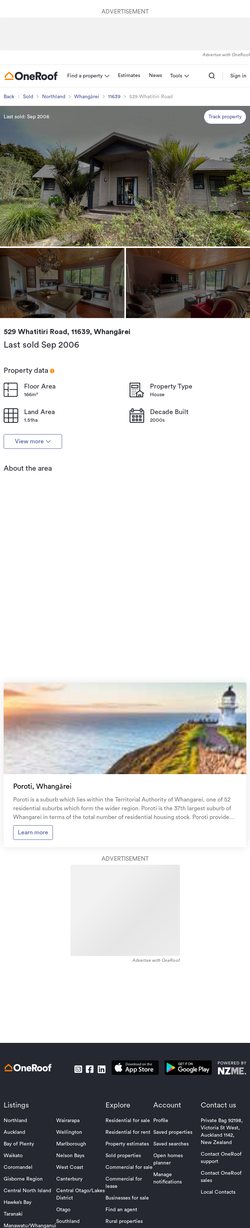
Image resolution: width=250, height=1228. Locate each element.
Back (9, 96)
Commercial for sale (129, 1167)
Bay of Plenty (19, 1144)
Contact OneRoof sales (221, 1177)
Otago (63, 1209)
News (155, 75)
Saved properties (172, 1132)
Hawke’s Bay (17, 1202)
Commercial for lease (123, 1183)
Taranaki (13, 1214)
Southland (68, 1221)
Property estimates (127, 1144)
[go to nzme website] (232, 1069)
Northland (53, 96)
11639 (114, 96)
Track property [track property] (225, 116)
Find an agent (121, 1209)
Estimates (129, 75)
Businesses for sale (127, 1198)
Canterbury (69, 1179)
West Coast (69, 1167)
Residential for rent (127, 1132)
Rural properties (124, 1221)
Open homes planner (168, 1159)
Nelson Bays (70, 1155)
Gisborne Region (23, 1179)
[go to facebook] (89, 1069)
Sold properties (123, 1155)
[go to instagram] (78, 1069)
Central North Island (27, 1190)
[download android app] (188, 1069)
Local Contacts (218, 1192)
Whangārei (86, 96)
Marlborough (71, 1144)
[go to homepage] (31, 76)
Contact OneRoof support (221, 1158)
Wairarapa (68, 1120)
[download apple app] (135, 1069)
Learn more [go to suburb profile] (33, 832)
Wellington (69, 1132)
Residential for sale (127, 1120)
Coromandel (18, 1167)
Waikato (13, 1155)
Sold (28, 96)
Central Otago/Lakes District (80, 1194)
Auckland (14, 1132)
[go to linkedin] (101, 1069)
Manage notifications (167, 1178)
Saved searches (171, 1144)
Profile (160, 1120)
